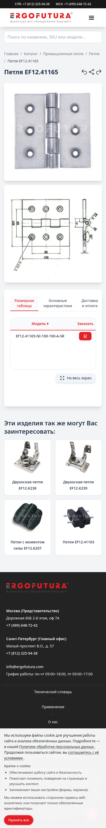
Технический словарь (53, 691)
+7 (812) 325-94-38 (22, 653)
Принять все (18, 820)
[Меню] (91, 17)
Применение (53, 706)
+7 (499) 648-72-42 (22, 625)
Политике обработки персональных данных (57, 746)
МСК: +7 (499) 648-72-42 (73, 4)
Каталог (31, 53)
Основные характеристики (58, 303)
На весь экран (75, 378)
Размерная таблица (24, 303)
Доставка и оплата (89, 303)
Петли (94, 53)
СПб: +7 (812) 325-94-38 (32, 4)
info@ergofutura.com (25, 666)
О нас (53, 721)
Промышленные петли (63, 53)
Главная (11, 53)
